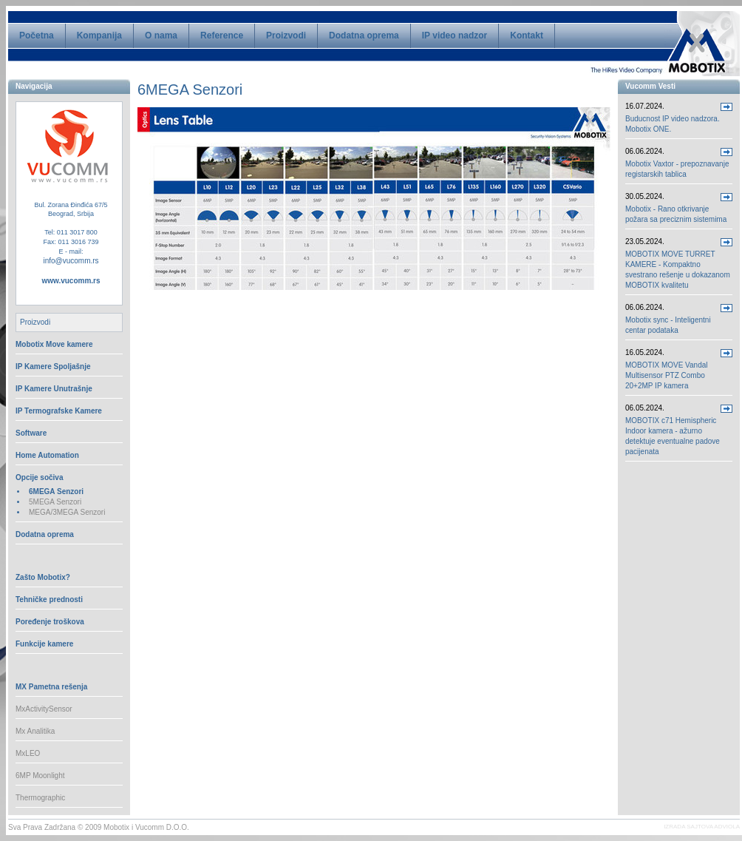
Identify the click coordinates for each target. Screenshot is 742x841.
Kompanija (99, 35)
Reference (221, 35)
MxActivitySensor (44, 709)
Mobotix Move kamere (54, 344)
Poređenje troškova (50, 622)
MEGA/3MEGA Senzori (67, 512)
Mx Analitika (35, 731)
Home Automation (47, 455)
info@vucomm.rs (70, 261)
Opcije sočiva (39, 477)
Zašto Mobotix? (43, 577)
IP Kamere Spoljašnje (53, 366)
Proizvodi (286, 35)
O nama (161, 35)
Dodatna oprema (364, 35)
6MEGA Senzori (56, 491)
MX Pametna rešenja (51, 687)
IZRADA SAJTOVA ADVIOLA (702, 826)
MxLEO (28, 753)
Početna (36, 35)
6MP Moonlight (40, 775)
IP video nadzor (454, 35)
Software (31, 433)
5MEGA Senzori (55, 502)
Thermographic (40, 798)
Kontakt (526, 35)
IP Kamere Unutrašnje (54, 389)
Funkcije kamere (44, 644)
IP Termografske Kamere (59, 411)
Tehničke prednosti (49, 599)
